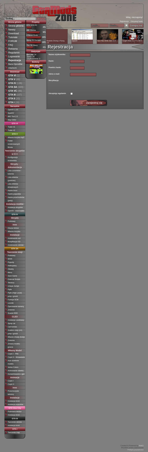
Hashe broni (12, 191)
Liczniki (10, 303)
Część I (11, 381)
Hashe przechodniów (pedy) (16, 199)
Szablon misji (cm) (15, 330)
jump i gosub (13, 296)
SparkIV (11, 113)
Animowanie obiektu (16, 371)
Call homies (12, 327)
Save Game (12, 276)
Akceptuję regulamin (57, 93)
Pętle (10, 289)
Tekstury (11, 283)
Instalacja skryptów (15, 207)
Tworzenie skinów (15, 422)
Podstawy (11, 221)
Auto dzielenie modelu (13, 362)
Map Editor (12, 120)
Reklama (13, 49)
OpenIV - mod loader (16, 211)
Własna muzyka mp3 (16, 137)
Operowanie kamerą (16, 306)
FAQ (10, 45)
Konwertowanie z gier (16, 374)
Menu (10, 272)
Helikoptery (12, 266)
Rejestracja (124, 21)
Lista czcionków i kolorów (14, 172)
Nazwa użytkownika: (57, 54)
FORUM (12, 41)
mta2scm (12, 68)
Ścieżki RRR (13, 313)
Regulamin (14, 52)
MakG (141, 446)
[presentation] (92, 84)
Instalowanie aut (14, 238)
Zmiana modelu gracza (14, 345)
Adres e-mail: (54, 74)
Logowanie (14, 56)
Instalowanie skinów (16, 245)
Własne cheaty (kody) (16, 337)
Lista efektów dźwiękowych (13, 185)
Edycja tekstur (13, 228)
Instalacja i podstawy (16, 320)
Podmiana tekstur (14, 412)
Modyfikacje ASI (14, 242)
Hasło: (51, 61)
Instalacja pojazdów (15, 404)
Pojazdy (11, 262)
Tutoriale (12, 37)
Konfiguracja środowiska (13, 159)
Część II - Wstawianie (16, 357)
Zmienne (11, 310)
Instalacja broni (14, 401)
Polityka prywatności (135, 450)
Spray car (11, 323)
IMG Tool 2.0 (13, 116)
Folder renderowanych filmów (14, 144)
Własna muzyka (14, 231)
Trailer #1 (11, 127)
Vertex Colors (13, 367)
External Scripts (14, 279)
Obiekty (11, 269)
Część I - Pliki (13, 354)
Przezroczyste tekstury (13, 392)
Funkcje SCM (13, 300)
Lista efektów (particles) (13, 179)
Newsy (11, 29)
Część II (11, 384)
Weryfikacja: (54, 80)
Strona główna (15, 26)
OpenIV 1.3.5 (13, 110)
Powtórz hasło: (55, 67)
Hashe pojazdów (14, 194)
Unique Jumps (13, 286)
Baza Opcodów (15, 64)
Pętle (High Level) (15, 293)
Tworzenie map (14, 432)
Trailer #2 (11, 130)
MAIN (10, 259)
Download (13, 33)
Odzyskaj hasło (137, 21)
